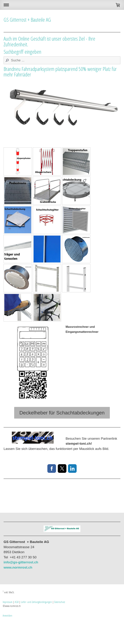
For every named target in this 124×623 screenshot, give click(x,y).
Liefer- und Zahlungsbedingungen (36, 602)
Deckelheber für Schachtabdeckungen (62, 413)
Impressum (7, 602)
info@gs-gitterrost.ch (21, 562)
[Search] (62, 60)
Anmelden (7, 615)
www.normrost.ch (18, 567)
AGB (16, 602)
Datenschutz (59, 602)
